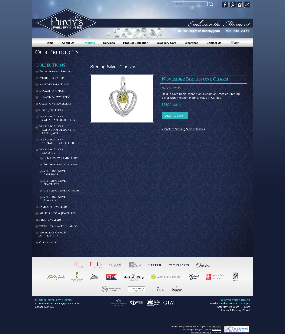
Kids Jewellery (50, 220)
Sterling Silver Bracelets (55, 182)
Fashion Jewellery (53, 207)
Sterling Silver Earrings (55, 172)
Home (50, 42)
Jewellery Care (166, 42)
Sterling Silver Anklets (55, 198)
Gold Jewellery (51, 110)
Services (109, 42)
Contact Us (214, 42)
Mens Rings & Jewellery (57, 213)
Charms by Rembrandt (61, 158)
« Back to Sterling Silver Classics (183, 129)
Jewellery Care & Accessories (52, 234)
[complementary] (257, 313)
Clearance (191, 42)
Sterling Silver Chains (61, 191)
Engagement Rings (54, 72)
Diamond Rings (51, 91)
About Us (68, 42)
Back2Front (216, 327)
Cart (236, 42)
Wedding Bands (52, 78)
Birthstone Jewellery (60, 165)
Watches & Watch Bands (58, 226)
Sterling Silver (59, 118)
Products (89, 42)
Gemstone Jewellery (55, 104)
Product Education (135, 42)
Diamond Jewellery (54, 97)
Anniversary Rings (54, 84)
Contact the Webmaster (201, 332)
